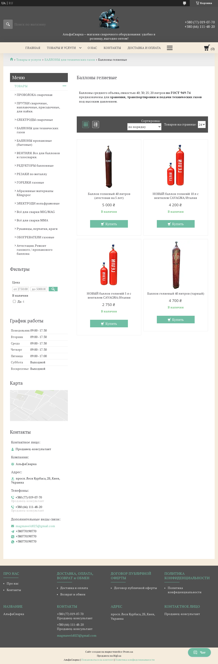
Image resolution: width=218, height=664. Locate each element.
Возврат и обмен (72, 594)
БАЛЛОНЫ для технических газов (69, 60)
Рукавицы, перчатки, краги (37, 229)
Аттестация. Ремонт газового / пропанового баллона (34, 249)
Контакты (112, 48)
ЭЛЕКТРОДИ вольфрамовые (38, 203)
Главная (32, 48)
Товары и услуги (61, 48)
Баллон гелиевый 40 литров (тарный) (175, 294)
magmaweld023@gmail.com (35, 526)
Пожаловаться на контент (97, 659)
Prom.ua (128, 651)
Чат (199, 652)
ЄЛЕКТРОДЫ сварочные (35, 119)
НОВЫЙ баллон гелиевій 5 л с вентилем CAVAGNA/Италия (109, 296)
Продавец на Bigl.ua (109, 655)
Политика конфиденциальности (185, 590)
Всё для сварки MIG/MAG (36, 212)
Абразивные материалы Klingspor (35, 193)
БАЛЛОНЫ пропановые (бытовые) (34, 142)
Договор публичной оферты (135, 588)
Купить (111, 224)
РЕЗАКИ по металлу (32, 174)
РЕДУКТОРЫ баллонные (35, 165)
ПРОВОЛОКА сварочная (34, 95)
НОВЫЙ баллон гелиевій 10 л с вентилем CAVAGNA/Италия (176, 196)
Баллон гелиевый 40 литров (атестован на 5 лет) (109, 196)
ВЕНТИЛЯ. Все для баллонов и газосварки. (38, 155)
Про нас (13, 583)
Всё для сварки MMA (32, 220)
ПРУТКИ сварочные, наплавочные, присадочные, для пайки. (38, 107)
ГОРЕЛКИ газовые (30, 182)
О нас (92, 48)
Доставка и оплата (144, 48)
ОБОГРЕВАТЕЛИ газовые (35, 237)
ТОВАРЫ (21, 86)
